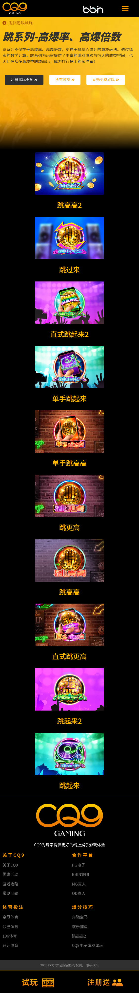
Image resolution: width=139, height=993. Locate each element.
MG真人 (79, 884)
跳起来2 (69, 721)
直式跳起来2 (69, 334)
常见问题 (10, 894)
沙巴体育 (10, 927)
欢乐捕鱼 (80, 927)
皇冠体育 (10, 918)
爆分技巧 (83, 907)
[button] (125, 8)
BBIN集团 (80, 875)
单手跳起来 (69, 399)
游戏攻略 (10, 884)
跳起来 (69, 786)
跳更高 (69, 528)
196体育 (9, 937)
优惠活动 (10, 875)
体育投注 (13, 907)
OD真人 (79, 894)
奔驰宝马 (80, 918)
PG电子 (78, 865)
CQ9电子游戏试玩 (87, 946)
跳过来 (69, 270)
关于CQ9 (10, 865)
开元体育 (10, 946)
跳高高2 (69, 205)
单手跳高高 (69, 463)
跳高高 (69, 592)
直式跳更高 (69, 657)
